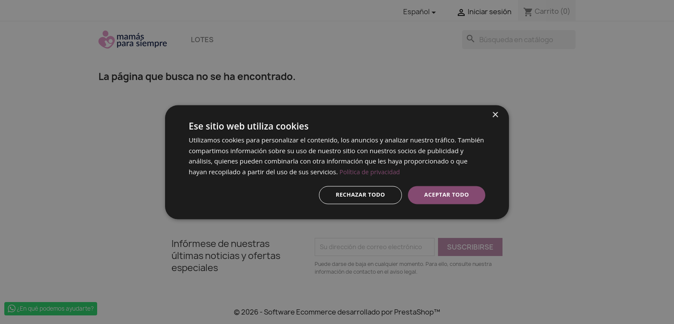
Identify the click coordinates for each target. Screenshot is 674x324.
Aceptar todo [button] (445, 195)
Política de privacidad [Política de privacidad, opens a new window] (371, 171)
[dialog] (337, 161)
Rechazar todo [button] (355, 195)
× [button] (495, 114)
